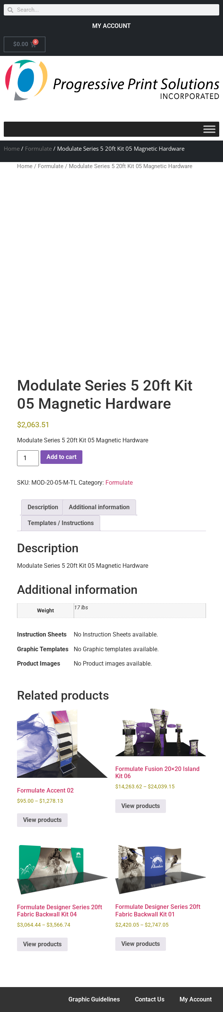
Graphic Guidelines (94, 999)
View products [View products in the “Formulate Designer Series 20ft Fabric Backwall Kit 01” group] (140, 943)
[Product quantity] (28, 458)
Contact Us (149, 999)
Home (12, 148)
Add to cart (61, 456)
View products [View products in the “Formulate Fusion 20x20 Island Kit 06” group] (140, 806)
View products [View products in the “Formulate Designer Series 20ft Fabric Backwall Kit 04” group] (42, 944)
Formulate (38, 148)
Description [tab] (43, 507)
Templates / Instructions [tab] (61, 523)
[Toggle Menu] (209, 129)
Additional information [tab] (99, 507)
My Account (196, 999)
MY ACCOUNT (111, 25)
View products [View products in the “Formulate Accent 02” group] (42, 820)
